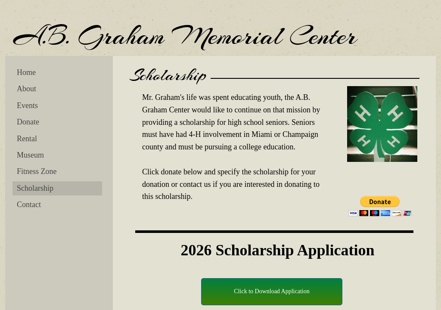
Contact (29, 204)
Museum (30, 155)
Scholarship (35, 188)
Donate (28, 122)
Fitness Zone (37, 171)
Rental (27, 138)
